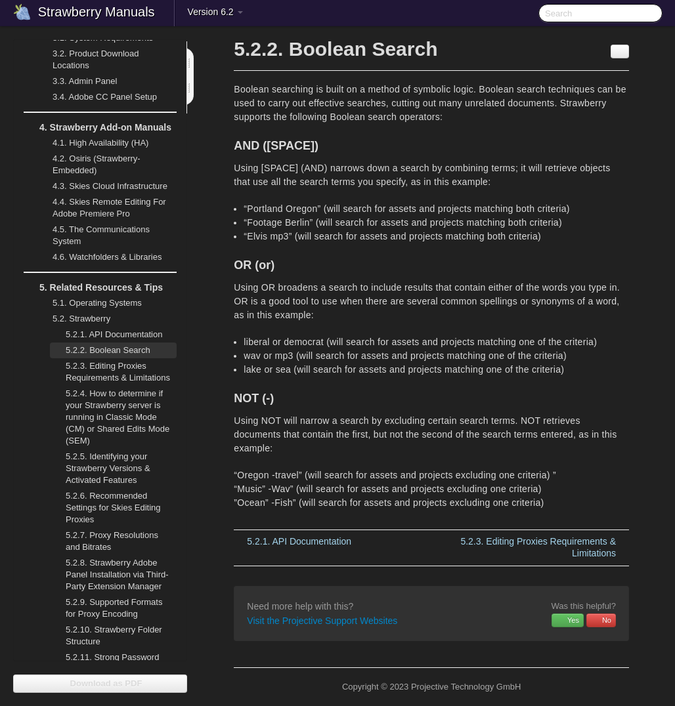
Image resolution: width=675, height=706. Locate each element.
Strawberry (73, 319)
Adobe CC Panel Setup (97, 97)
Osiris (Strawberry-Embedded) (97, 164)
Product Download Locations (96, 59)
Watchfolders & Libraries (107, 257)
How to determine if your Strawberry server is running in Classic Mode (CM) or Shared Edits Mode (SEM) (117, 417)
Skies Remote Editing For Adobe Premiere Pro (101, 206)
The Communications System (101, 235)
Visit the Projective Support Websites (322, 620)
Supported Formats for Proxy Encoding (114, 608)
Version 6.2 (215, 12)
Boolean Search (108, 350)
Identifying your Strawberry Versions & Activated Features (108, 468)
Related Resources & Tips (93, 287)
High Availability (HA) (92, 143)
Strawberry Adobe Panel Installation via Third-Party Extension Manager (117, 574)
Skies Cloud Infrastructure (102, 186)
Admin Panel (77, 81)
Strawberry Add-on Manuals (97, 127)
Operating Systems (89, 303)
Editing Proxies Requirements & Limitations (118, 372)
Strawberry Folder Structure (114, 635)
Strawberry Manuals (96, 12)
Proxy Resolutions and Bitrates (112, 541)
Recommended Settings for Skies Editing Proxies (113, 507)
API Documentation (114, 334)
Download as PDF (100, 683)
